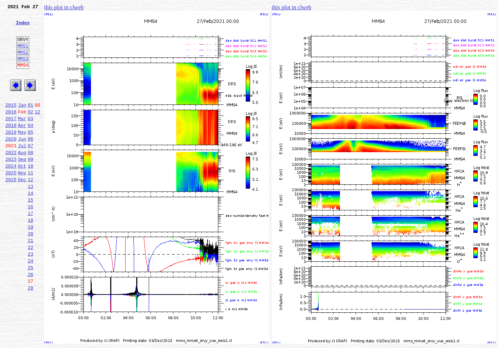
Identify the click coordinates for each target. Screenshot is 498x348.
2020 (10, 161)
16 (31, 239)
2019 (10, 153)
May (22, 153)
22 (31, 286)
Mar (22, 137)
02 (31, 130)
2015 (10, 122)
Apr (22, 145)
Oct (22, 192)
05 (31, 153)
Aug (22, 177)
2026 (10, 208)
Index (23, 27)
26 (31, 318)
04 (31, 145)
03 (31, 137)
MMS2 (22, 61)
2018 (10, 145)
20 (31, 271)
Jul (22, 169)
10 (31, 192)
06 (31, 161)
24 (31, 302)
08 (31, 177)
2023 (10, 184)
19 (31, 263)
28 (31, 334)
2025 (10, 200)
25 (31, 310)
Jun (22, 161)
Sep (22, 184)
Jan (22, 122)
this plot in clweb (64, 7)
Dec (22, 208)
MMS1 (22, 54)
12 (37, 130)
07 (31, 169)
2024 (10, 192)
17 (31, 247)
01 (31, 122)
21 (31, 279)
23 (31, 294)
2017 (10, 137)
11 (31, 200)
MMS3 (22, 69)
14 (31, 224)
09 (31, 184)
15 (31, 232)
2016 (10, 130)
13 (31, 216)
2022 (10, 177)
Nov (22, 200)
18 (31, 255)
